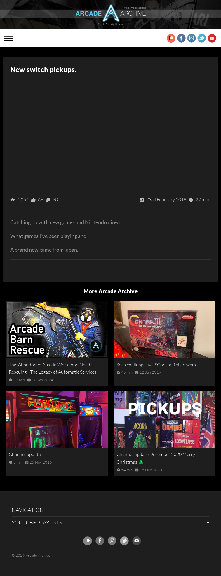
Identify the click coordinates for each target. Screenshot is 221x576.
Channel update (25, 454)
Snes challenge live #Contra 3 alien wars (156, 364)
